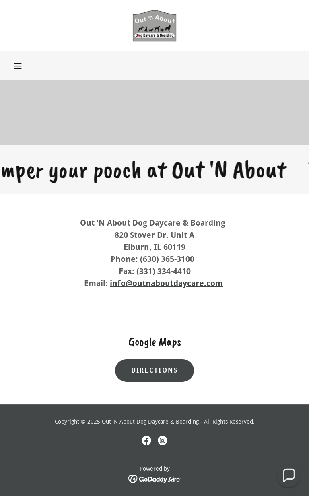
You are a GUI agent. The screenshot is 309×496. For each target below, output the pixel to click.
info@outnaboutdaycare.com (166, 283)
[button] (18, 66)
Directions (154, 370)
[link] (154, 26)
